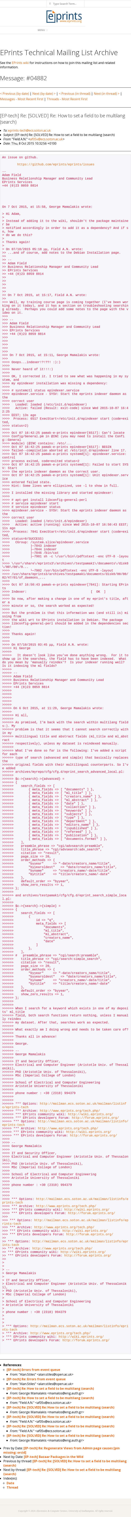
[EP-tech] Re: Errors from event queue (36, 1379)
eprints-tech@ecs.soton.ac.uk (29, 130)
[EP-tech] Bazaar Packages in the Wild (53, 1457)
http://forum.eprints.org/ (95, 1118)
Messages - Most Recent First (21, 99)
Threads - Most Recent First (67, 99)
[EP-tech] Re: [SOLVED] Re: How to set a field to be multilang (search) (60, 1407)
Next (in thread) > (106, 93)
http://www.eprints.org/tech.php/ (70, 1111)
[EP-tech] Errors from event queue (33, 1370)
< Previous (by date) (14, 93)
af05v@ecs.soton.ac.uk (46, 139)
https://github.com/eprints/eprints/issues (56, 164)
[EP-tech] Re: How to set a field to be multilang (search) (50, 1388)
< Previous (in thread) (74, 93)
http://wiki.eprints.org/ (90, 1114)
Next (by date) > (43, 93)
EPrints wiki (20, 63)
